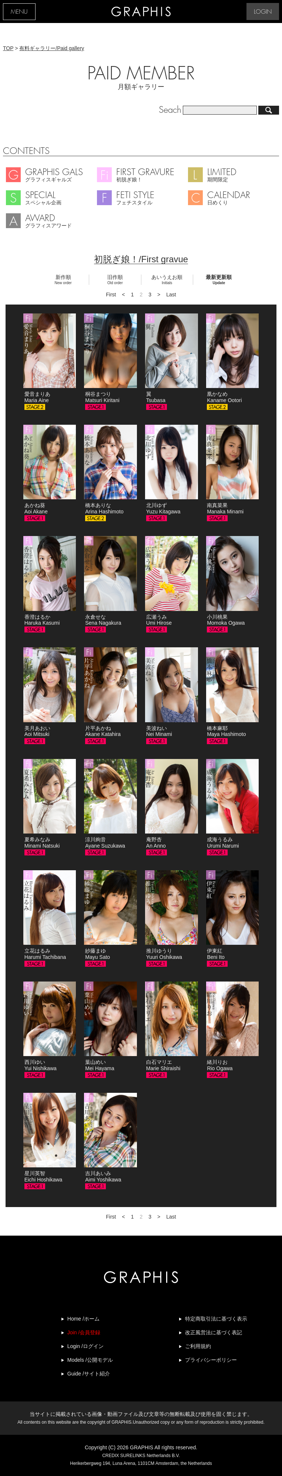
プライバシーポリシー (211, 1360)
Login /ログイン (85, 1346)
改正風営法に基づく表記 (213, 1332)
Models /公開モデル (90, 1360)
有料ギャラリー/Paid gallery (51, 48)
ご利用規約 (198, 1346)
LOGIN (263, 12)
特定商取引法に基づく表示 (216, 1319)
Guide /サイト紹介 (88, 1374)
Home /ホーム (83, 1319)
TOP (8, 48)
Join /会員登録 (83, 1332)
